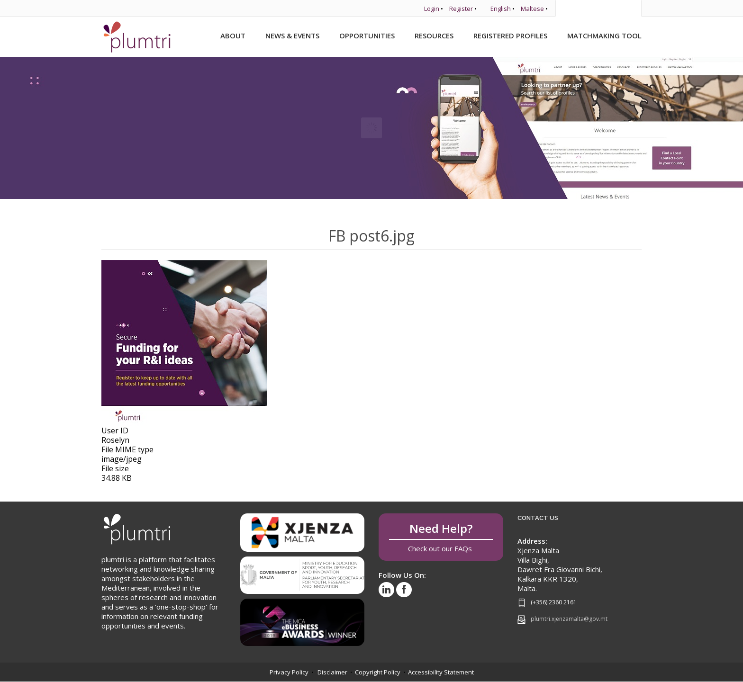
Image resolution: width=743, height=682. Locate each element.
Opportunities (367, 35)
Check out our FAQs (441, 536)
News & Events (292, 35)
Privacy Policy (289, 672)
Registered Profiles (510, 35)
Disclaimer (332, 672)
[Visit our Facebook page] (404, 589)
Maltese (532, 8)
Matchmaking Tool (604, 35)
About (232, 35)
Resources (434, 35)
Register (461, 8)
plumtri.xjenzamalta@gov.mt (569, 619)
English (500, 8)
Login (431, 8)
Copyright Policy (377, 672)
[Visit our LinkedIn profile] (386, 589)
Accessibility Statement (441, 672)
